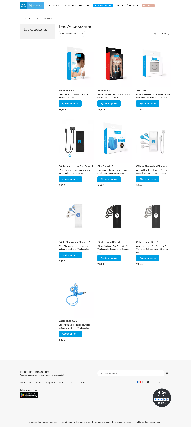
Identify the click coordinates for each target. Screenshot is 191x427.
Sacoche (141, 90)
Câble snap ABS (68, 321)
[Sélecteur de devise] (149, 382)
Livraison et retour (123, 422)
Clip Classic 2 (105, 166)
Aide (82, 382)
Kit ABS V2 (103, 90)
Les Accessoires (35, 29)
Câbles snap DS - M (108, 242)
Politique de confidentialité (148, 422)
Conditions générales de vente (76, 422)
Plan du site (35, 382)
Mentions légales (102, 422)
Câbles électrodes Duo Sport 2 (76, 166)
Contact (72, 382)
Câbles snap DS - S (147, 242)
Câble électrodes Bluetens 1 (75, 242)
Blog (61, 382)
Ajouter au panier (70, 103)
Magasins (50, 382)
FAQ (22, 382)
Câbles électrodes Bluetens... (152, 166)
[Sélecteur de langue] (140, 382)
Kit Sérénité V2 (67, 90)
